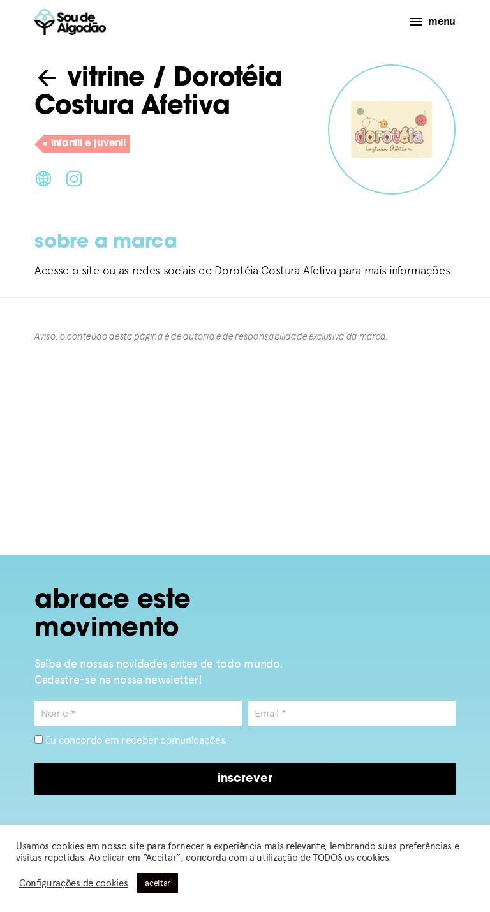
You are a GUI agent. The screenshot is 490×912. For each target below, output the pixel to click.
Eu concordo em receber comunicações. (130, 740)
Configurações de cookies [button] (73, 883)
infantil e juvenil (84, 144)
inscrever (245, 779)
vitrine (89, 79)
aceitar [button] (157, 883)
